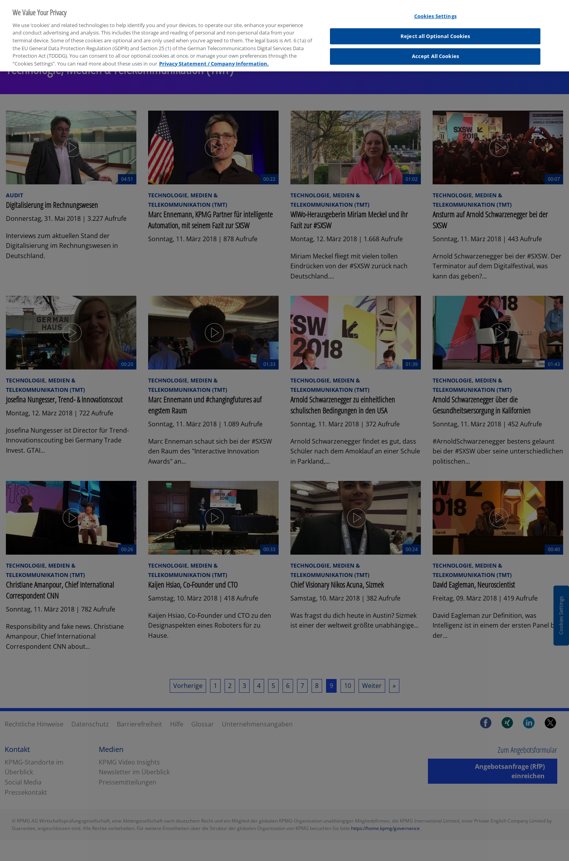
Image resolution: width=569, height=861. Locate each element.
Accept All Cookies (435, 50)
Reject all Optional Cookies (435, 29)
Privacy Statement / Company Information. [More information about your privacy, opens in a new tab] (214, 57)
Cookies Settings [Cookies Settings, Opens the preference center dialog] (435, 10)
